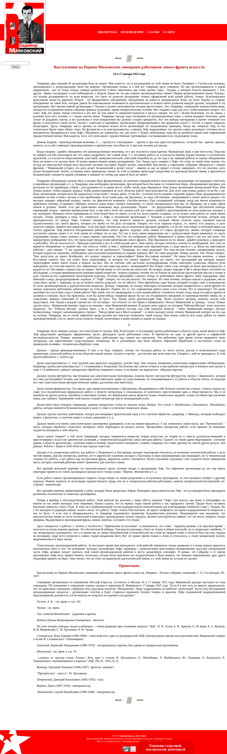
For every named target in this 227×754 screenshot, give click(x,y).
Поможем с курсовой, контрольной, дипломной (165, 747)
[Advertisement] (136, 12)
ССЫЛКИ (153, 32)
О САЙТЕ (169, 32)
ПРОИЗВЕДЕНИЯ (132, 32)
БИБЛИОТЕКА (107, 32)
